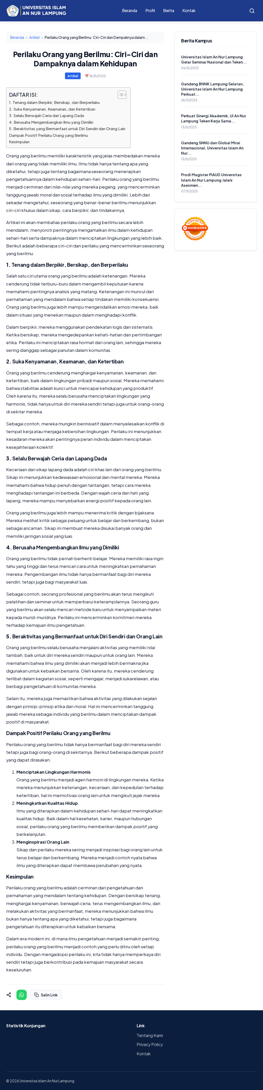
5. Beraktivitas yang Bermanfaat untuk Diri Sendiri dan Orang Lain (67, 128)
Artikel (34, 37)
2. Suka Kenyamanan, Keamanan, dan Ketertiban (52, 108)
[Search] (252, 11)
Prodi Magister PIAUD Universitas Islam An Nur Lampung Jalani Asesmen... (211, 179)
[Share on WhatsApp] (21, 995)
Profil (150, 10)
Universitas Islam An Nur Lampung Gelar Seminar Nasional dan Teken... (214, 59)
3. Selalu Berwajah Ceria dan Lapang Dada (46, 115)
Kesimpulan (19, 141)
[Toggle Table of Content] (119, 94)
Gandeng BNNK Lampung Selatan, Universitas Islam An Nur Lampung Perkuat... (212, 89)
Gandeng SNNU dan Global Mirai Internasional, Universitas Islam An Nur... (212, 147)
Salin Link (46, 995)
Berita (168, 10)
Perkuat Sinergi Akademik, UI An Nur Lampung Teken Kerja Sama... (213, 118)
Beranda (129, 10)
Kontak (188, 10)
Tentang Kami (150, 1035)
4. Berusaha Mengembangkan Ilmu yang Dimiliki (51, 122)
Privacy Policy (150, 1044)
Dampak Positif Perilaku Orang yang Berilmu (48, 135)
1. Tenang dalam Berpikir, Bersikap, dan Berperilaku (54, 102)
